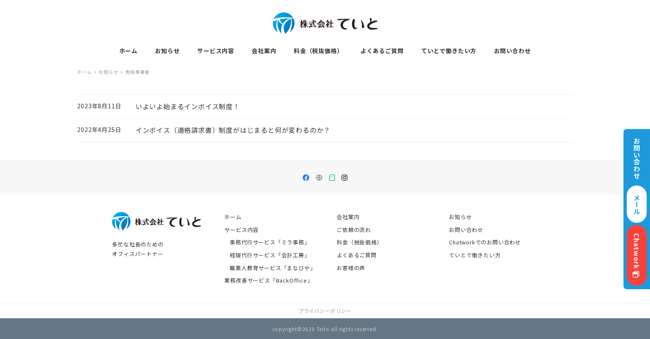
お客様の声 (351, 268)
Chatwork (637, 255)
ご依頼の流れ (354, 230)
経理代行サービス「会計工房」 (270, 255)
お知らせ (460, 217)
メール (637, 204)
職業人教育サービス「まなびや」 (272, 268)
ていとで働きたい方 (474, 255)
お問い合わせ (466, 230)
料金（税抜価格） (359, 242)
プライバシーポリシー (325, 310)
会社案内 (348, 217)
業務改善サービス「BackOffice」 (268, 280)
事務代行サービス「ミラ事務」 (270, 242)
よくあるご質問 (357, 255)
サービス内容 (241, 230)
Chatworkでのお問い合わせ (485, 242)
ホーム (232, 217)
